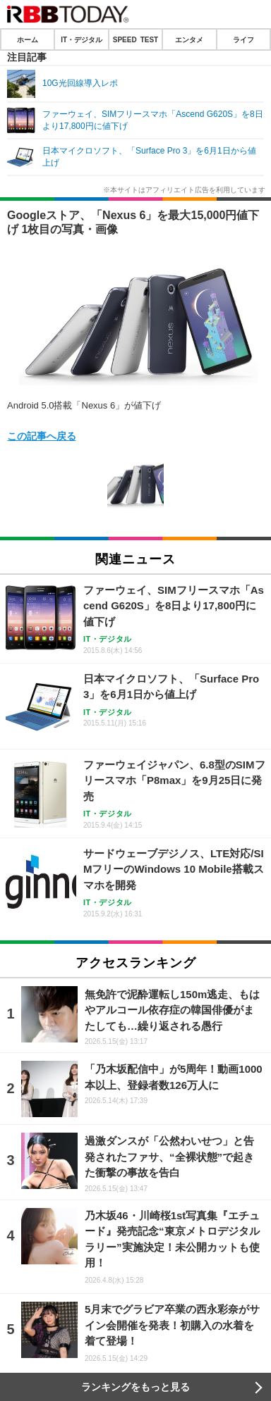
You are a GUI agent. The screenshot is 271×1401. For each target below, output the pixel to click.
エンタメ (189, 39)
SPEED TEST (135, 39)
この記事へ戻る (41, 435)
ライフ (243, 39)
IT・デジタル (81, 39)
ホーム (27, 39)
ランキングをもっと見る (135, 1387)
